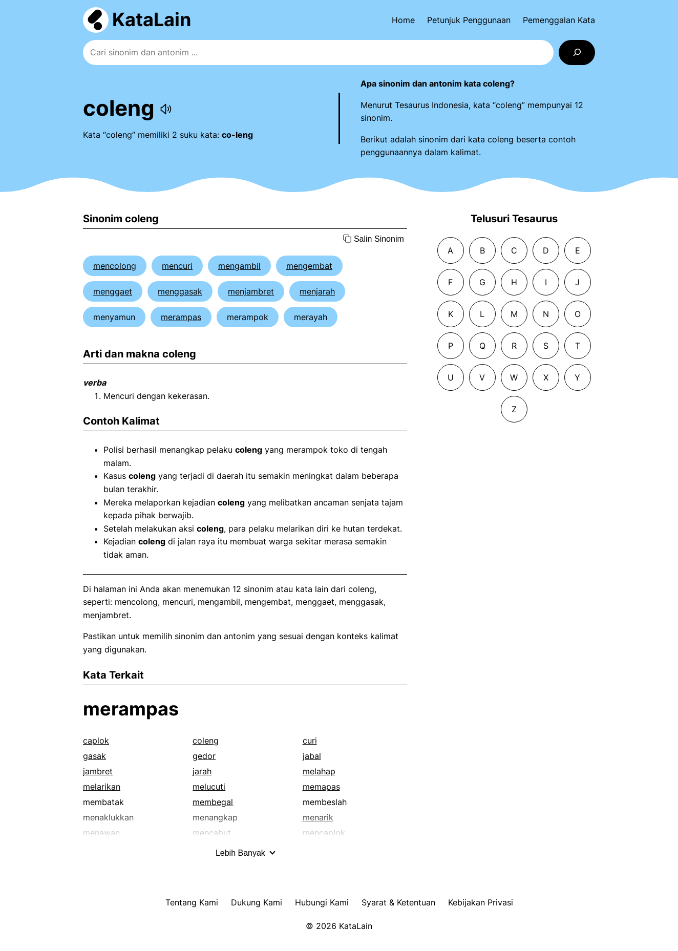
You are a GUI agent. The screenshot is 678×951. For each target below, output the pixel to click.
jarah (202, 771)
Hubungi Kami (322, 902)
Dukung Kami (256, 902)
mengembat (309, 266)
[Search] (577, 52)
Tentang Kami (191, 902)
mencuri (177, 266)
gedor (204, 756)
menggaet (112, 291)
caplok (96, 740)
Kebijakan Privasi (480, 902)
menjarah (317, 291)
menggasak (180, 291)
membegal (213, 802)
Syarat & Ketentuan (398, 902)
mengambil (239, 266)
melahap (319, 771)
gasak (94, 756)
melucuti (209, 786)
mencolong (114, 266)
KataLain (151, 19)
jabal (312, 756)
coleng (206, 740)
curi (310, 740)
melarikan (101, 786)
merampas (181, 317)
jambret (98, 771)
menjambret (251, 291)
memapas (321, 786)
